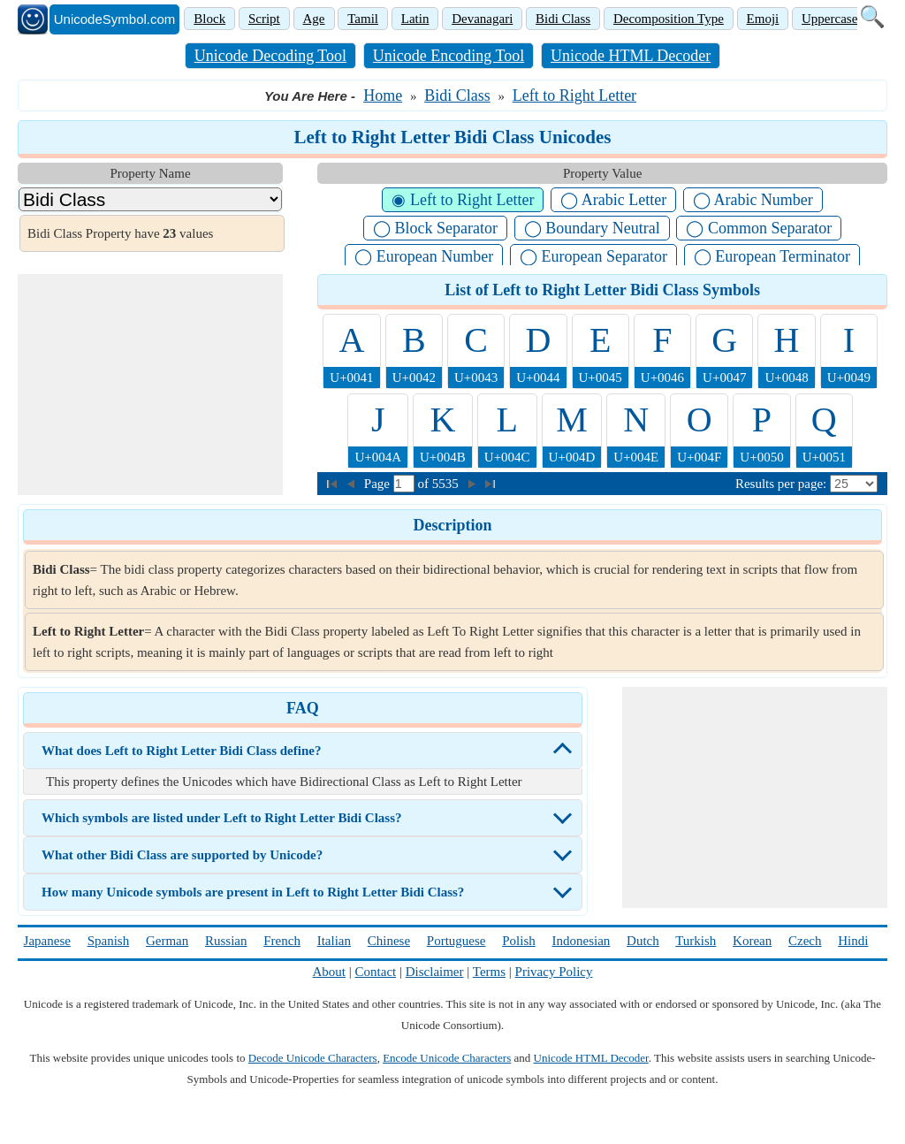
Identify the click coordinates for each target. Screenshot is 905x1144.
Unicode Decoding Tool (270, 56)
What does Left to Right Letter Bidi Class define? (181, 751)
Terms (489, 972)
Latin (415, 18)
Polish (519, 941)
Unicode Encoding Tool (448, 56)
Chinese (389, 941)
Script (264, 18)
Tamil (362, 18)
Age (314, 18)
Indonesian (580, 941)
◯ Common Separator (759, 228)
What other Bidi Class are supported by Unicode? (182, 855)
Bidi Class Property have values (120, 233)
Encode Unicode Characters (447, 1057)
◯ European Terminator (772, 256)
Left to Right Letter (574, 95)
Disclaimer (435, 972)
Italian (334, 941)
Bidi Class (563, 18)
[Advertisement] (150, 384)
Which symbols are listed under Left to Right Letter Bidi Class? (222, 818)
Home (382, 95)
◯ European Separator (593, 256)
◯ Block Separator (435, 228)
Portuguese (456, 941)
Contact (376, 972)
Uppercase (829, 18)
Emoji (763, 18)
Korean (752, 941)
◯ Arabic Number (753, 200)
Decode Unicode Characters (312, 1057)
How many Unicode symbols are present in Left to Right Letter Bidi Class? (253, 892)
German (167, 941)
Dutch (643, 941)
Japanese (47, 941)
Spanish (108, 941)
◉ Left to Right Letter (463, 200)
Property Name (150, 173)
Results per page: (780, 484)
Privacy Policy (554, 972)
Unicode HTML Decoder (631, 56)
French (281, 941)
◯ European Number (423, 256)
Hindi (853, 941)
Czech (804, 941)
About (329, 972)
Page (378, 484)
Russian (226, 941)
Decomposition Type (668, 18)
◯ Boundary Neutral (592, 228)
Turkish (695, 941)
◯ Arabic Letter (613, 200)
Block (209, 18)
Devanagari (482, 18)
